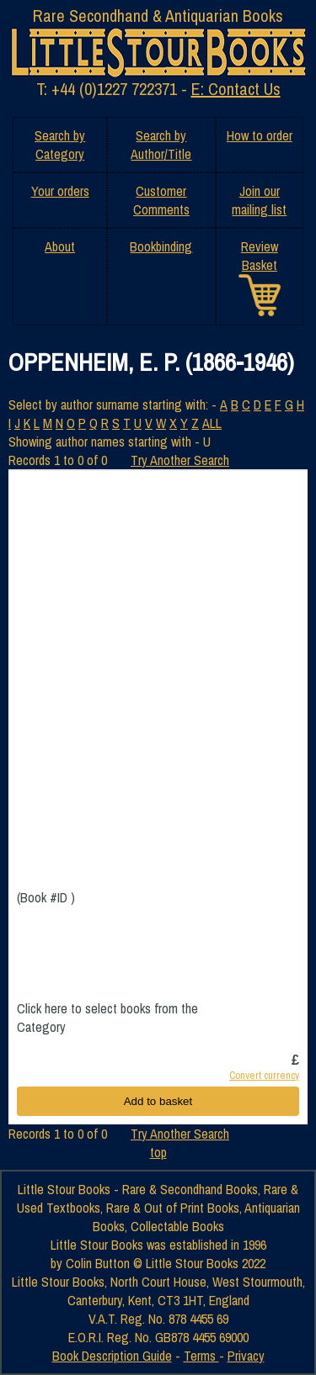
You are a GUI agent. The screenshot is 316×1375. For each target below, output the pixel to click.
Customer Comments (161, 200)
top (158, 1152)
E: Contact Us (236, 88)
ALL (212, 423)
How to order (259, 135)
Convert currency (264, 1075)
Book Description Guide (112, 1355)
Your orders (60, 191)
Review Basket (259, 255)
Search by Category (60, 144)
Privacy (246, 1355)
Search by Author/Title (161, 144)
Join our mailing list (259, 200)
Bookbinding (161, 246)
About (60, 246)
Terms (201, 1355)
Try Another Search (180, 460)
